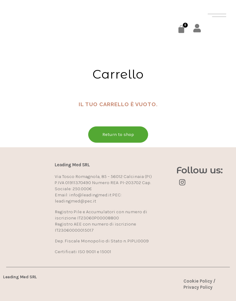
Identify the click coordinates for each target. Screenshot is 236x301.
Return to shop (118, 134)
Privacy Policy (197, 287)
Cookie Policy (197, 281)
